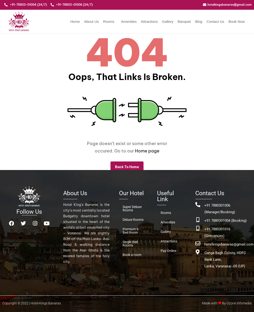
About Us (91, 21)
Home (75, 21)
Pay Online (168, 251)
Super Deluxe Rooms (132, 208)
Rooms (109, 21)
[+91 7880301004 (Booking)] (197, 219)
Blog (198, 21)
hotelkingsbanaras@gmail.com (229, 244)
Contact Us (215, 21)
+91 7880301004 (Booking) (225, 220)
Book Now (237, 21)
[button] (110, 21)
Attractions (149, 21)
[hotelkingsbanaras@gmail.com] (197, 243)
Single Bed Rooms (130, 243)
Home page (147, 151)
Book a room (132, 255)
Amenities (129, 21)
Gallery (167, 21)
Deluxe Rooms (133, 220)
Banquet (184, 21)
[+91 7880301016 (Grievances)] (197, 228)
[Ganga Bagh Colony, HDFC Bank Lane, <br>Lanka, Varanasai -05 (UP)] (197, 252)
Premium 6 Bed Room (131, 230)
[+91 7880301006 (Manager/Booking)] (197, 204)
